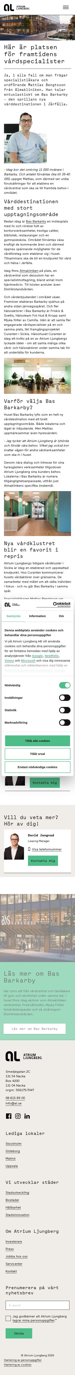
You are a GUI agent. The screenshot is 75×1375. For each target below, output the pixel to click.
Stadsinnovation (17, 1215)
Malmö (11, 1158)
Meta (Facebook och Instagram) (29, 670)
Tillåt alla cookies (37, 740)
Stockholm (14, 1143)
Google (37, 655)
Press (10, 1249)
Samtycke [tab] (13, 615)
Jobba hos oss (17, 1256)
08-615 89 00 (15, 1098)
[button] (66, 7)
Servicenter (14, 1264)
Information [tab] (37, 615)
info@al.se (14, 1103)
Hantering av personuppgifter (23, 1360)
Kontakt (11, 1271)
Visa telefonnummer (47, 849)
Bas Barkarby (36, 221)
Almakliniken (29, 271)
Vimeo (9, 660)
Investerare (14, 1241)
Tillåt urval (37, 754)
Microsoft (28, 660)
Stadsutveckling (17, 1192)
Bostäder (12, 1200)
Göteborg (13, 1151)
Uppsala (12, 1166)
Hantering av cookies (17, 1364)
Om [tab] (61, 615)
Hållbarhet (13, 1207)
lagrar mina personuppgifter (33, 1320)
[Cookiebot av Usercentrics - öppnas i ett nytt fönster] (53, 604)
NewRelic (52, 655)
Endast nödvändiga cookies (37, 767)
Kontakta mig (45, 782)
